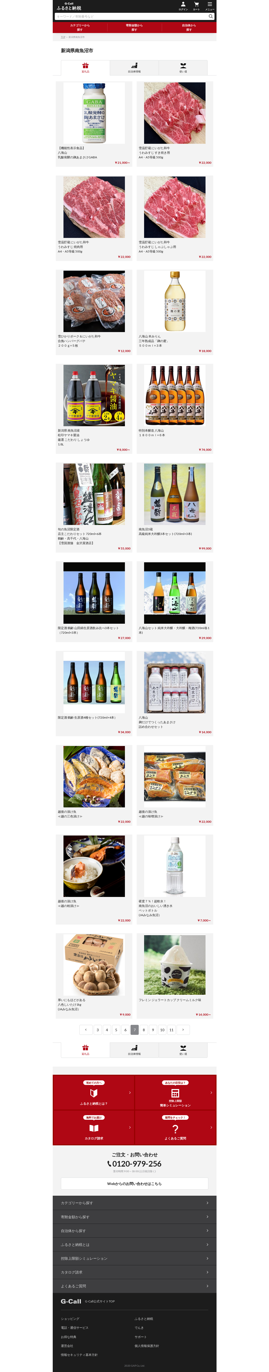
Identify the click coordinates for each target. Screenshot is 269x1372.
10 (162, 1030)
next (183, 1030)
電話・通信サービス (75, 1328)
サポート (141, 1337)
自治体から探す (189, 27)
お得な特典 (68, 1337)
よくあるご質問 (73, 1286)
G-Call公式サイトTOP (88, 1301)
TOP (63, 37)
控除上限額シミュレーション (84, 1258)
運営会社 (67, 1346)
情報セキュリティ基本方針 (79, 1355)
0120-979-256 (137, 1163)
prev (86, 1030)
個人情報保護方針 (147, 1346)
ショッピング (70, 1319)
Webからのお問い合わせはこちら (134, 1183)
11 (171, 1030)
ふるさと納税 (144, 1319)
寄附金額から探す (134, 27)
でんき (139, 1328)
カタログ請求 (71, 1272)
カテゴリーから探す (80, 27)
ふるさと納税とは (75, 1244)
